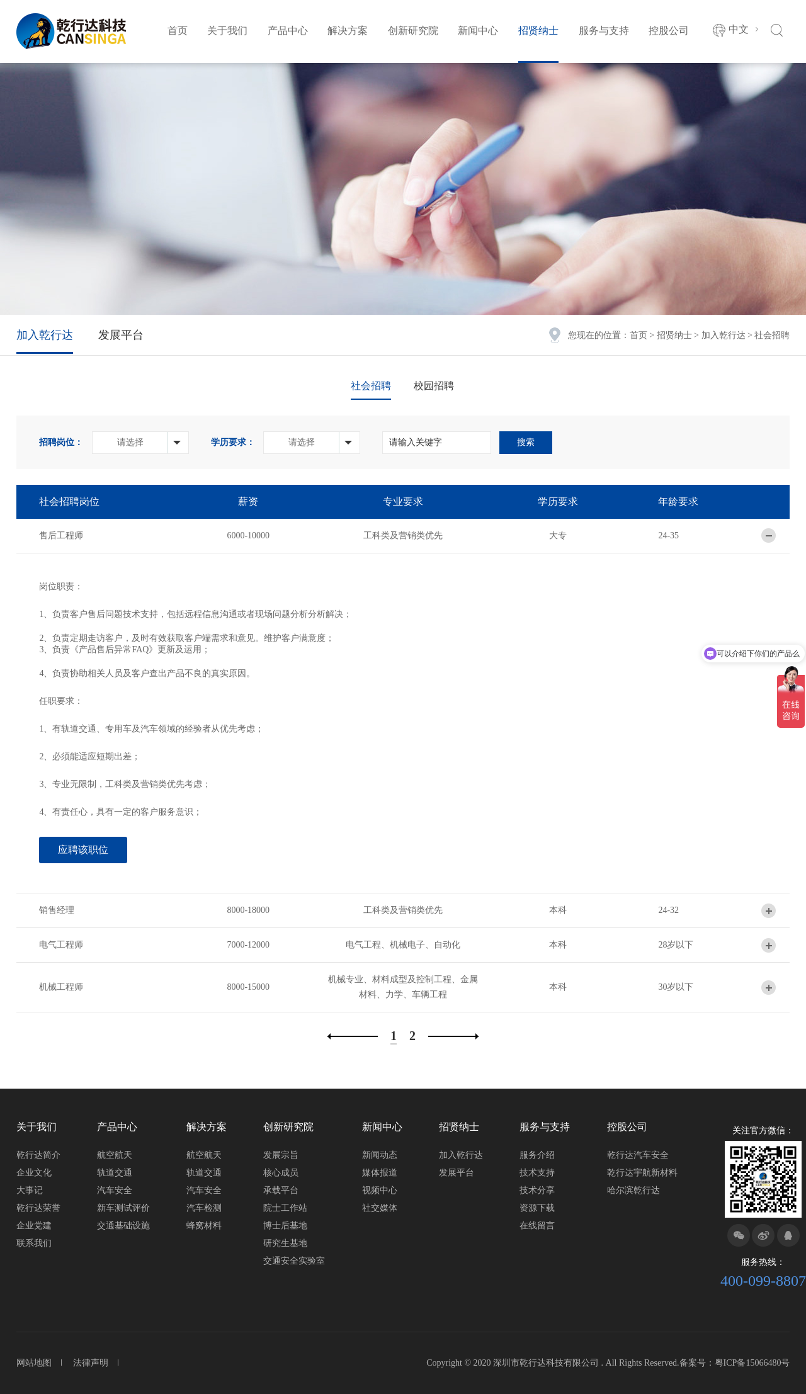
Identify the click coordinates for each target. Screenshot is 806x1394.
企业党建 (34, 1225)
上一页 (352, 1036)
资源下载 (537, 1208)
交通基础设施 (123, 1225)
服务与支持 (604, 30)
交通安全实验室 (294, 1261)
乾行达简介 (38, 1155)
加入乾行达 (723, 335)
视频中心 (379, 1190)
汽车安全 (114, 1190)
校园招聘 (434, 385)
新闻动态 (379, 1155)
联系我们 (34, 1243)
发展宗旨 (280, 1155)
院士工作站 (285, 1208)
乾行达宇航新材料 (642, 1172)
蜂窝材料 (204, 1225)
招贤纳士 (538, 30)
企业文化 (34, 1172)
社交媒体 (379, 1208)
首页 (177, 30)
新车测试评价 (123, 1208)
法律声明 (90, 1363)
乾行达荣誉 (38, 1208)
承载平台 (280, 1190)
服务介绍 (537, 1155)
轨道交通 (114, 1172)
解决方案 (347, 30)
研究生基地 (285, 1243)
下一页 (453, 1036)
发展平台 (121, 335)
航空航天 (114, 1155)
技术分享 (537, 1190)
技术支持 (537, 1172)
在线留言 (537, 1225)
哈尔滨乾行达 (633, 1190)
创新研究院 (413, 30)
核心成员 (280, 1172)
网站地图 (34, 1363)
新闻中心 (478, 30)
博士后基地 (285, 1225)
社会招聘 (371, 385)
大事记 (29, 1190)
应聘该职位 (83, 849)
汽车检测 (204, 1208)
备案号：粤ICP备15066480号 (734, 1363)
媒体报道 (379, 1172)
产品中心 (288, 30)
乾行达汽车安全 (638, 1155)
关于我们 (227, 30)
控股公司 (669, 30)
